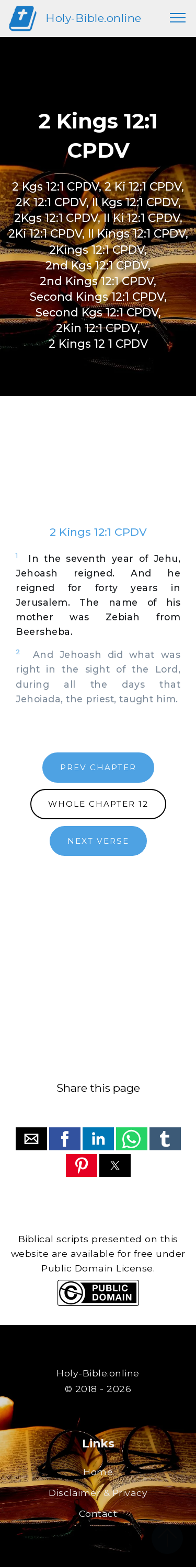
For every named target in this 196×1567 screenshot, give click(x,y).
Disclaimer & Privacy (98, 1492)
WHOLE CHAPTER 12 (98, 804)
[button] (31, 1138)
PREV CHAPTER (98, 767)
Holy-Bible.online (93, 18)
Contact (98, 1513)
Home (98, 1471)
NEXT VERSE (98, 841)
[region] (98, 471)
